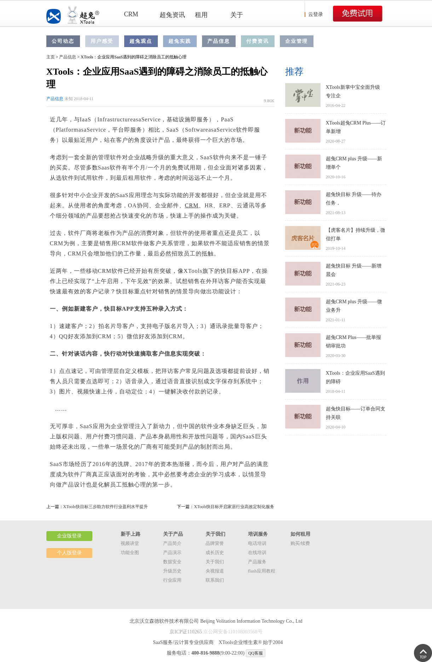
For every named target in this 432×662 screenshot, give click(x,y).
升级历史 (172, 571)
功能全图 (130, 552)
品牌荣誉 (215, 543)
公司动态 (63, 41)
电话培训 (257, 543)
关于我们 (215, 561)
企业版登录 (69, 536)
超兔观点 (140, 41)
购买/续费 (300, 543)
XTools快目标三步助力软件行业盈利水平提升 (105, 506)
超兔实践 (179, 41)
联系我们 (215, 580)
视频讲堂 (130, 543)
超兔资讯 (172, 14)
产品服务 (257, 561)
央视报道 (215, 571)
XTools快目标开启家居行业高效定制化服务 (234, 506)
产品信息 (218, 41)
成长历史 (215, 552)
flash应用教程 (261, 571)
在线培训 (257, 552)
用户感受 (102, 41)
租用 (201, 14)
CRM (131, 14)
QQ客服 (255, 653)
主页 (50, 56)
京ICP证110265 (185, 631)
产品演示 (172, 552)
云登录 (315, 14)
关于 (236, 14)
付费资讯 (257, 41)
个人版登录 (69, 552)
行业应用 (172, 580)
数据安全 (172, 561)
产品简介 (172, 543)
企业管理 (296, 41)
